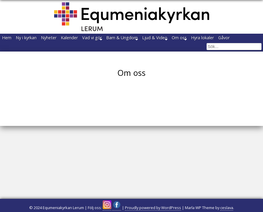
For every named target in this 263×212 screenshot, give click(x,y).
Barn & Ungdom (162, 39)
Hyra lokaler (17, 50)
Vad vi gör (125, 39)
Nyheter (67, 39)
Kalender (95, 39)
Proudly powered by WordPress (153, 207)
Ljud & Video (202, 39)
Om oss (234, 39)
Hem (10, 39)
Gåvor (46, 50)
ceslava (226, 207)
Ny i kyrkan (37, 39)
